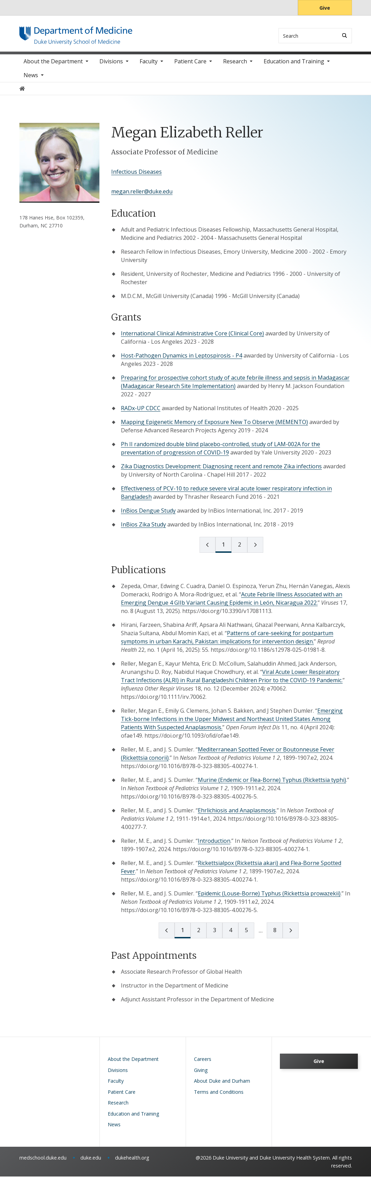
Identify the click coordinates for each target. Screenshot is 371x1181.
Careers (202, 1063)
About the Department (53, 66)
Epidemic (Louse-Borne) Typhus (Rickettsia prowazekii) (269, 898)
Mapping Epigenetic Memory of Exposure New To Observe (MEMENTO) (214, 426)
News (31, 79)
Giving (200, 1074)
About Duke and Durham (222, 1085)
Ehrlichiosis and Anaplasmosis (237, 815)
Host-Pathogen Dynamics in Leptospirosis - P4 (181, 360)
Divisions (111, 66)
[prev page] (207, 549)
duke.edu (90, 1162)
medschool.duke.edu (43, 1162)
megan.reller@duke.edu (142, 196)
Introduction (214, 845)
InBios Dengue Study (148, 515)
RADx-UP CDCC (140, 412)
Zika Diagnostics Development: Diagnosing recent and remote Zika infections (221, 471)
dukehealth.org (132, 1162)
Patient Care (190, 66)
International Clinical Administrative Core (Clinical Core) (192, 338)
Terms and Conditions (219, 1096)
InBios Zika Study (143, 529)
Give (324, 7)
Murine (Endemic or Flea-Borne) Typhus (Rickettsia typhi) (272, 784)
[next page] (255, 549)
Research (235, 66)
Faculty (149, 66)
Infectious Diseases (136, 176)
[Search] (344, 35)
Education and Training (294, 66)
